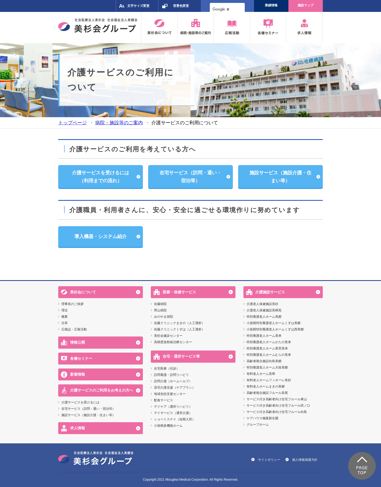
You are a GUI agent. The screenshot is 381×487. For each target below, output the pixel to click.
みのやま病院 (163, 316)
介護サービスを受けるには (80, 402)
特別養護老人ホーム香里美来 (267, 348)
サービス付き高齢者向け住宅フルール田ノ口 (278, 405)
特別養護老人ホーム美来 (264, 336)
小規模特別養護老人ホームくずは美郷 (274, 323)
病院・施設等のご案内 (119, 122)
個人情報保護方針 (305, 460)
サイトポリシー (269, 460)
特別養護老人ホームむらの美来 (269, 355)
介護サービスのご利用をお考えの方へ (101, 390)
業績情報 (271, 5)
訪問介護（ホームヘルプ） (173, 381)
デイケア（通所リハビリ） (173, 406)
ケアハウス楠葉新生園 (262, 418)
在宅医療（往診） (166, 368)
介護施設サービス (270, 292)
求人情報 (77, 428)
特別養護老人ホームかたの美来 (269, 342)
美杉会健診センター (168, 336)
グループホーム (258, 424)
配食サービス (163, 400)
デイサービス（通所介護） (173, 413)
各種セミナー (81, 358)
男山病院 (160, 310)
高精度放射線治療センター (173, 342)
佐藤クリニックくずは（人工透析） (179, 329)
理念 (64, 310)
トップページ (72, 122)
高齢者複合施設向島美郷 (264, 361)
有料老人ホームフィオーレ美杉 (269, 380)
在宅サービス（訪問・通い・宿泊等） (88, 409)
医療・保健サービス (179, 292)
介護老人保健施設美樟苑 (264, 310)
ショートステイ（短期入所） (174, 419)
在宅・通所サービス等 (181, 356)
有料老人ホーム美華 (261, 374)
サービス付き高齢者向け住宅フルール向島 (277, 412)
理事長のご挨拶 (72, 304)
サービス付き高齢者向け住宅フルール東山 (277, 399)
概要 (64, 316)
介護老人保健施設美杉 (262, 304)
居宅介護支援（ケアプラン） (174, 387)
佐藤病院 (160, 304)
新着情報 (77, 374)
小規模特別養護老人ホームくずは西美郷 (275, 329)
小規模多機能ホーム (168, 425)
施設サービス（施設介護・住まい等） (88, 415)
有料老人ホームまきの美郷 (266, 386)
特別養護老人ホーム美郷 (264, 316)
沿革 (64, 323)
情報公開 (77, 342)
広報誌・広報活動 (74, 329)
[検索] (220, 9)
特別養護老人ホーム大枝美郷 (267, 367)
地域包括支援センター (170, 394)
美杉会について (83, 292)
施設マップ (306, 5)
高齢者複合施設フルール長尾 (267, 393)
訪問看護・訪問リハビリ (171, 375)
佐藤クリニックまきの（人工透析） (179, 323)
